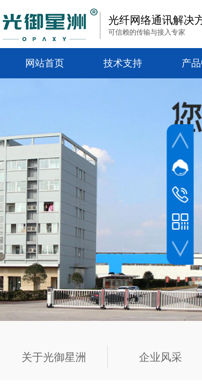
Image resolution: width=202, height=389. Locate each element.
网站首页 (44, 63)
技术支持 (122, 63)
